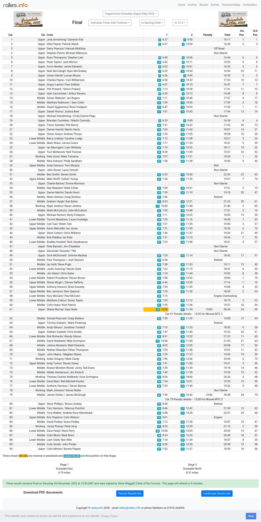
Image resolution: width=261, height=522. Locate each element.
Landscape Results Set (216, 493)
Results (203, 4)
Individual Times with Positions (109, 22)
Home (181, 4)
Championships (231, 4)
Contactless (250, 4)
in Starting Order (151, 22)
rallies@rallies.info (130, 508)
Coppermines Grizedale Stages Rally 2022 (129, 13)
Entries (215, 4)
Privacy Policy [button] (109, 516)
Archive (192, 4)
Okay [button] (251, 516)
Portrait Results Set (129, 493)
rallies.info (97, 508)
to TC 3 (179, 22)
